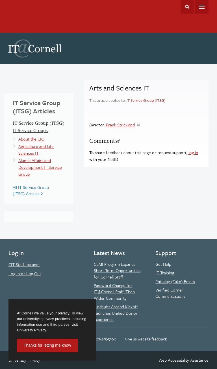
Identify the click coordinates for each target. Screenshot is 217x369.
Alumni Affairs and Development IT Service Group (40, 167)
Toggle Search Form (187, 7)
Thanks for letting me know (47, 345)
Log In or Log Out (24, 273)
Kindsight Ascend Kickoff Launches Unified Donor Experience (116, 312)
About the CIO (31, 139)
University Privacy (31, 330)
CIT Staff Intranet (24, 264)
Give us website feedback (146, 339)
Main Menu (202, 7)
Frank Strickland (120, 125)
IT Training (164, 272)
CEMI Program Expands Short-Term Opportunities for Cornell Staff (117, 270)
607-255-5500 (105, 339)
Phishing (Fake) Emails (175, 281)
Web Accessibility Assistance (184, 360)
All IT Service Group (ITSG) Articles (31, 190)
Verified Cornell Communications (170, 293)
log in (193, 152)
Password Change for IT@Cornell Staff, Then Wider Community (114, 291)
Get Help (163, 264)
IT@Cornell (35, 48)
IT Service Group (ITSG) (146, 100)
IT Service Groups (30, 130)
